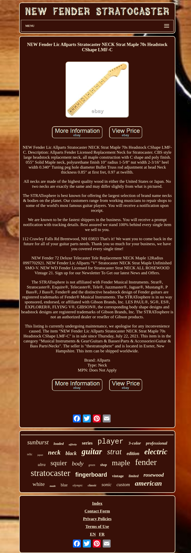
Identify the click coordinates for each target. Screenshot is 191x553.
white (39, 484)
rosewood (153, 475)
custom (123, 484)
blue (64, 485)
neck (54, 452)
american (148, 483)
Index (97, 503)
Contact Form (97, 511)
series (87, 443)
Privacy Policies (97, 518)
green (92, 465)
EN (93, 534)
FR (102, 534)
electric (155, 451)
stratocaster (50, 473)
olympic (78, 485)
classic (92, 485)
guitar (92, 451)
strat (114, 451)
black (71, 453)
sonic (106, 484)
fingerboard (91, 474)
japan (40, 455)
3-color (135, 443)
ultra (42, 464)
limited (134, 476)
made (53, 485)
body (78, 463)
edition (133, 453)
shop (103, 465)
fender (146, 462)
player (110, 442)
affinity (73, 444)
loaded (59, 444)
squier (58, 463)
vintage (118, 476)
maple (121, 463)
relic (29, 454)
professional (156, 443)
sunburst (37, 442)
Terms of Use (97, 526)
